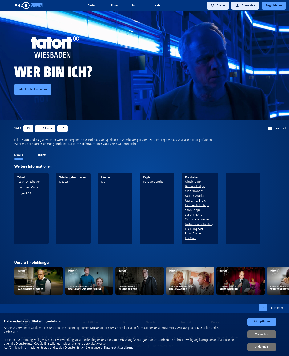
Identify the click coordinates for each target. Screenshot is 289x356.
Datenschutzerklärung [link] (118, 348)
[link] (216, 5)
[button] (261, 322)
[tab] (11, 155)
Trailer (42, 155)
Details (18, 155)
